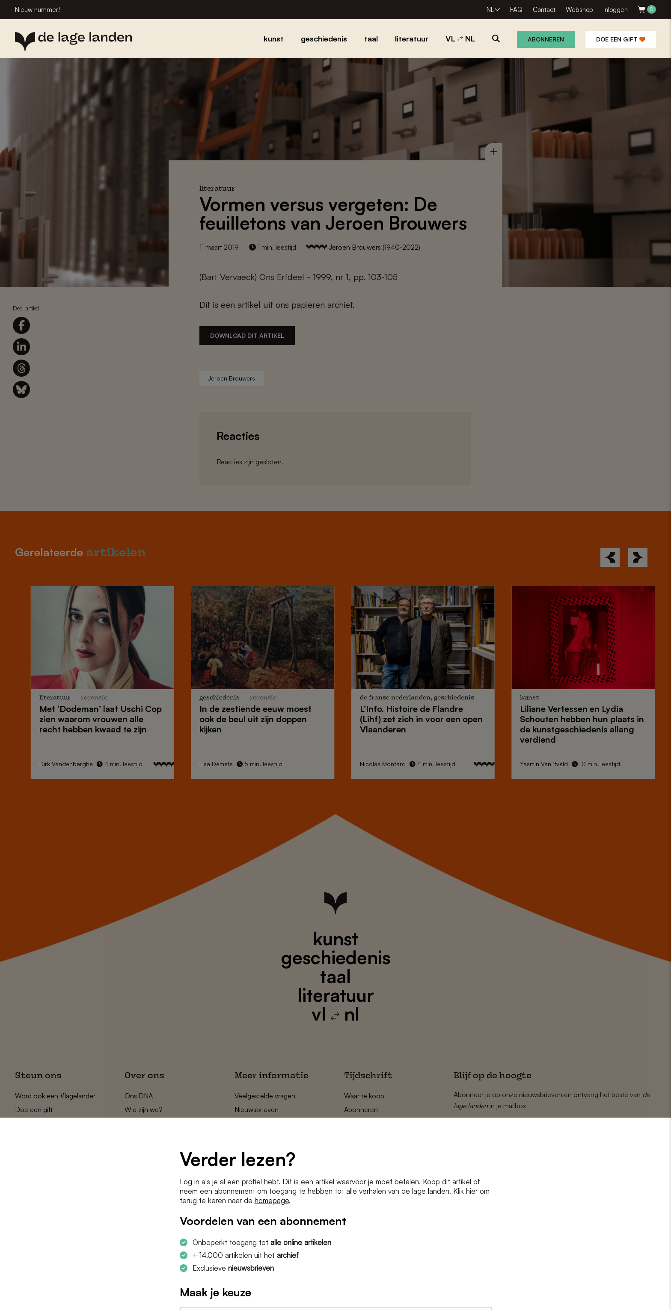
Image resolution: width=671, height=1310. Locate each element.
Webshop (579, 10)
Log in (189, 1181)
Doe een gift (620, 39)
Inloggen (615, 10)
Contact (544, 10)
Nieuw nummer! (37, 10)
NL (490, 10)
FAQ (516, 10)
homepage (272, 1200)
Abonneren (546, 39)
